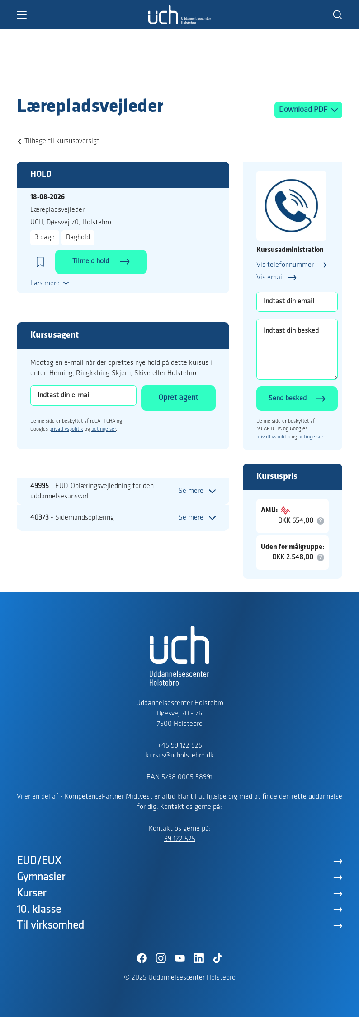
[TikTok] (217, 958)
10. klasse (39, 909)
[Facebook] (141, 958)
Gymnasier (41, 877)
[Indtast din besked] (297, 349)
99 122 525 (179, 839)
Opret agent (178, 398)
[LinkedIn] (198, 958)
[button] (82, 15)
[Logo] (69, 78)
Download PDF (304, 110)
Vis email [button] (270, 277)
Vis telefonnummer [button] (285, 265)
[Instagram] (160, 958)
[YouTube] (179, 958)
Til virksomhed (50, 925)
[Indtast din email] (297, 302)
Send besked (288, 398)
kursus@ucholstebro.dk (180, 755)
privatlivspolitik (66, 429)
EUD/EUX (39, 861)
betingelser (103, 429)
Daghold (78, 237)
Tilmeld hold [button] (91, 261)
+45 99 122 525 (179, 745)
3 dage (45, 237)
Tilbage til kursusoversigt (61, 141)
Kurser (31, 893)
